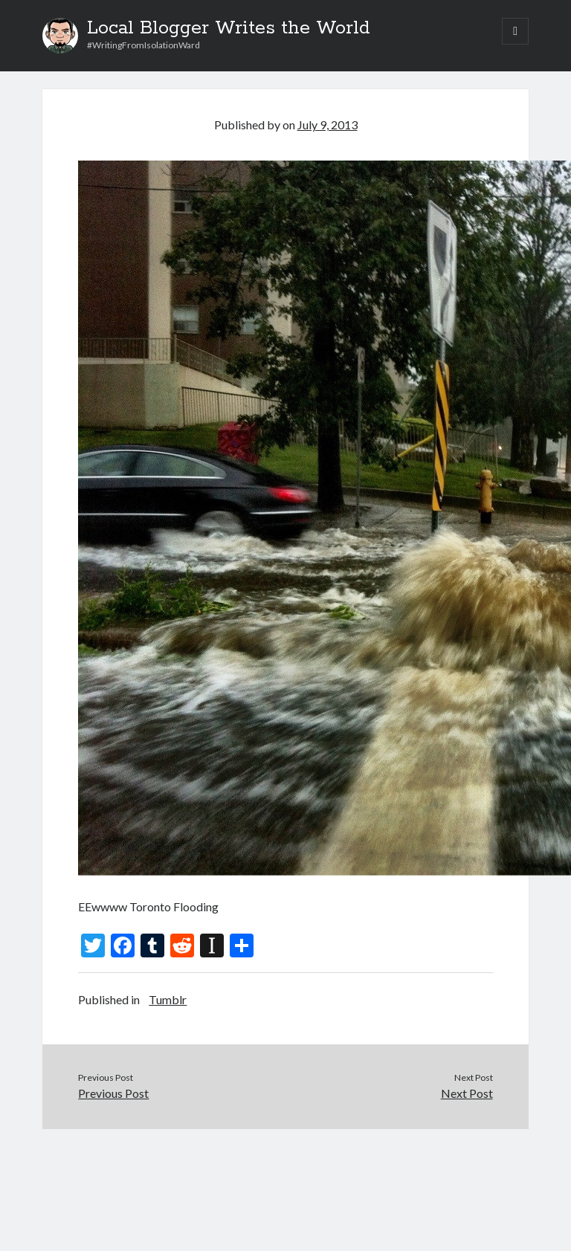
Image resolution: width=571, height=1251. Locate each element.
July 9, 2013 (327, 124)
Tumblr (168, 999)
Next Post (467, 1093)
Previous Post (113, 1093)
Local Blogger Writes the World (228, 28)
